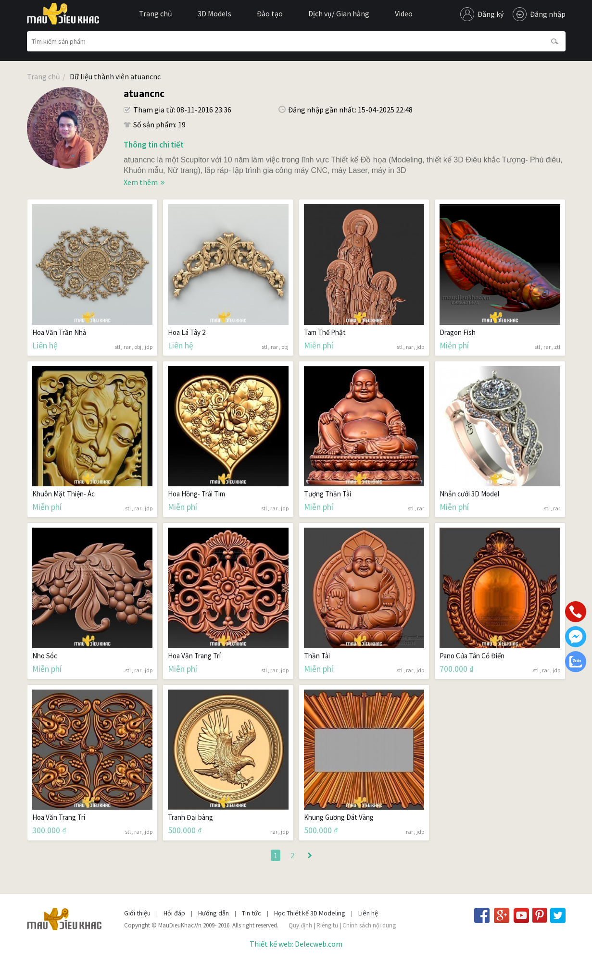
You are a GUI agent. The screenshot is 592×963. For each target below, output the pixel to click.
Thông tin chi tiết (154, 144)
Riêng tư (327, 925)
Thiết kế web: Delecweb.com (296, 944)
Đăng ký (491, 14)
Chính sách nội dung (369, 925)
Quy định (300, 925)
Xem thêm (141, 182)
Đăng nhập (548, 14)
